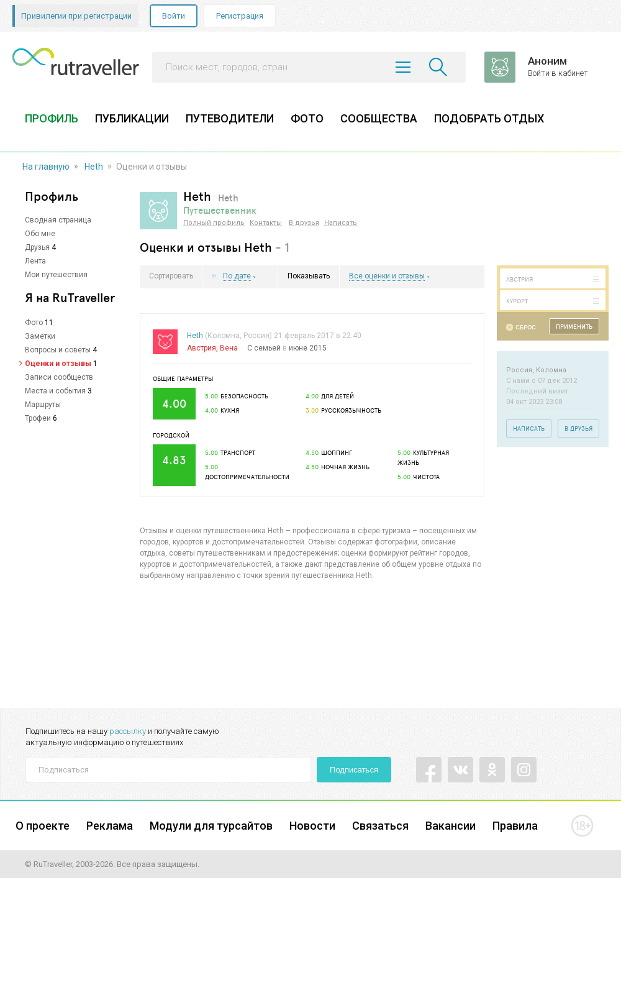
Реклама (109, 825)
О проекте (43, 825)
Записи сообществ (59, 377)
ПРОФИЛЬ (51, 118)
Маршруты (43, 404)
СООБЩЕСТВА (378, 118)
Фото (34, 322)
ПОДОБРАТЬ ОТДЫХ (489, 118)
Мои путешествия (56, 274)
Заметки (40, 336)
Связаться (380, 825)
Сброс (525, 327)
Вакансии (450, 825)
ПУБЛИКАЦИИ (132, 118)
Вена (229, 348)
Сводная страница (58, 220)
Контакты (266, 222)
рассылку (127, 731)
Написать (340, 222)
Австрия (201, 348)
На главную (46, 167)
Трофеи (38, 418)
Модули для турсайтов (211, 825)
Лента (35, 261)
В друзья (304, 222)
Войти (173, 16)
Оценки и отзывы (58, 363)
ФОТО (307, 118)
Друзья (37, 247)
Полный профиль (214, 222)
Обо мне (40, 233)
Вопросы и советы (58, 350)
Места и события (55, 391)
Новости (312, 825)
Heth (93, 167)
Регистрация (239, 16)
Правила (515, 825)
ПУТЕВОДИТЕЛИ (230, 118)
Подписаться (354, 769)
